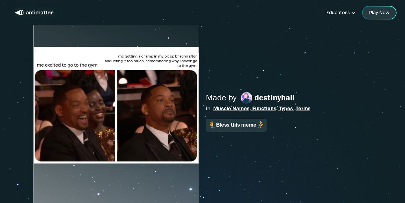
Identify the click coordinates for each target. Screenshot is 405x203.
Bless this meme (236, 124)
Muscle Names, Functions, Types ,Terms (261, 108)
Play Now (379, 12)
